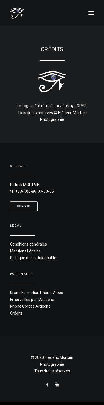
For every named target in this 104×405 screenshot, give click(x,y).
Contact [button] (24, 206)
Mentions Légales (28, 250)
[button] (91, 13)
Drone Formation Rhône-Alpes (38, 292)
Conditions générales (31, 244)
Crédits (20, 311)
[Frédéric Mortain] (52, 13)
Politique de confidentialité (35, 256)
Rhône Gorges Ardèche (32, 305)
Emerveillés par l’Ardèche (34, 299)
